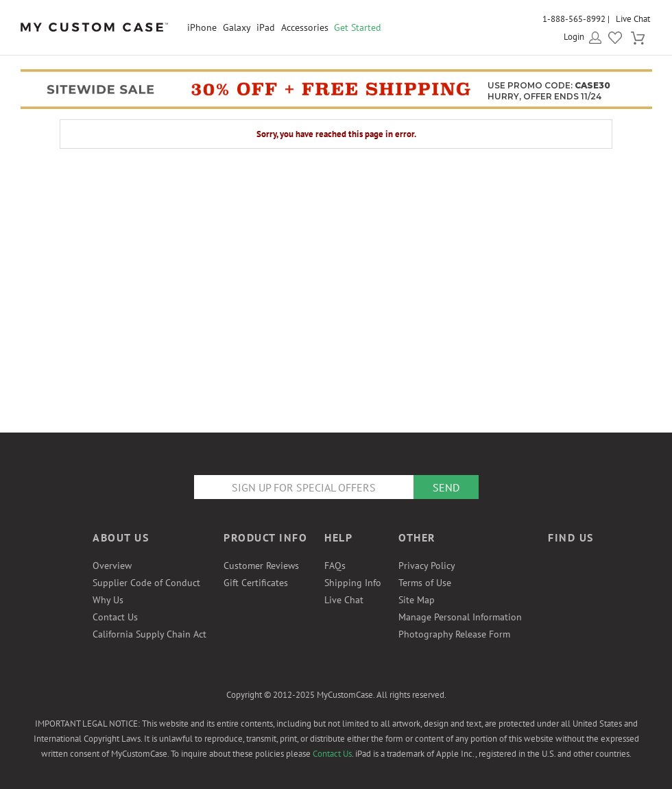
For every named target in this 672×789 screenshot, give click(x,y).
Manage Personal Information (460, 617)
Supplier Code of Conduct (146, 582)
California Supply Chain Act (149, 634)
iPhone (202, 27)
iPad (265, 27)
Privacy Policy (426, 565)
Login (574, 37)
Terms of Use (424, 582)
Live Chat (633, 19)
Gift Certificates (256, 582)
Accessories (304, 27)
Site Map (416, 600)
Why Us (108, 600)
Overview (112, 565)
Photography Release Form (454, 634)
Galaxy (237, 27)
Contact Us (115, 617)
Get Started (357, 27)
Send (446, 487)
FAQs (335, 565)
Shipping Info (352, 582)
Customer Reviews (261, 565)
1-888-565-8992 (573, 19)
